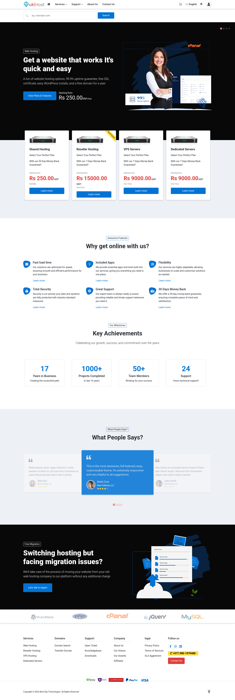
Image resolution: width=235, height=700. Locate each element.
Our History (120, 650)
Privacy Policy (152, 645)
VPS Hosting (29, 655)
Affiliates (118, 660)
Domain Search (62, 645)
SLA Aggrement (153, 655)
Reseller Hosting (31, 650)
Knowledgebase (93, 650)
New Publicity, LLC (105, 485)
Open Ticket (91, 645)
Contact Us (176, 660)
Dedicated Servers (32, 660)
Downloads (91, 655)
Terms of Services (154, 650)
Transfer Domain (63, 650)
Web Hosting (30, 645)
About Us (118, 645)
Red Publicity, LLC (171, 484)
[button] (221, 28)
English (191, 4)
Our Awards (120, 655)
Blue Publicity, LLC (45, 484)
